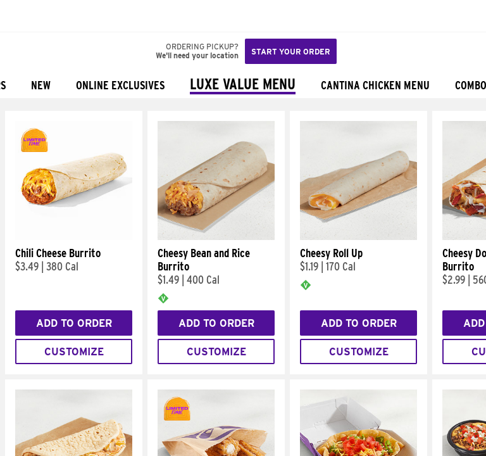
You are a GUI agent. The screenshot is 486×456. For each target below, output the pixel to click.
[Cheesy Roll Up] (358, 237)
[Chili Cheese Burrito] (73, 237)
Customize (74, 352)
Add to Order (74, 323)
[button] (51, 15)
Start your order (290, 51)
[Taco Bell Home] (22, 16)
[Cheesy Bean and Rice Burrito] (216, 237)
